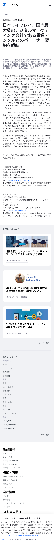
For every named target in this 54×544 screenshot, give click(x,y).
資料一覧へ (45, 435)
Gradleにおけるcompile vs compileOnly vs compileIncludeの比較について (26, 289)
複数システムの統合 (11, 480)
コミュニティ (12, 512)
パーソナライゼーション (13, 476)
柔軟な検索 (7, 483)
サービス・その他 (10, 413)
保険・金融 (7, 402)
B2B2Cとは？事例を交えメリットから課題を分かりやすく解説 (26, 326)
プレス (6, 14)
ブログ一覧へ (44, 343)
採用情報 (6, 500)
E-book (5, 364)
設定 (3, 539)
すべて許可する (15, 539)
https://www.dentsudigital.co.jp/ (20, 180)
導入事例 (6, 372)
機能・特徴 (10, 472)
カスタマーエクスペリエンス (17, 261)
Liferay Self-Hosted (10, 460)
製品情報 (9, 449)
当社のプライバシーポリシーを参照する (23, 535)
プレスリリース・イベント (13, 503)
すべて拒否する (31, 539)
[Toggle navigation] (50, 4)
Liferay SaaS (7, 453)
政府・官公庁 (8, 387)
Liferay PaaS (7, 457)
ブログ (5, 496)
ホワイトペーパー (10, 368)
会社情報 (9, 492)
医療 (4, 398)
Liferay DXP (7, 421)
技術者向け (24, 297)
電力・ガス (7, 410)
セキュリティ (8, 487)
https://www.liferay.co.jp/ (17, 210)
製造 (4, 406)
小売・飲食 (7, 394)
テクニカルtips (12, 297)
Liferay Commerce (10, 424)
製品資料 (6, 376)
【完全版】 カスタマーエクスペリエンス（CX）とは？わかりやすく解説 (26, 253)
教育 (4, 383)
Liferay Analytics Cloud (11, 428)
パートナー (7, 507)
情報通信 (6, 391)
